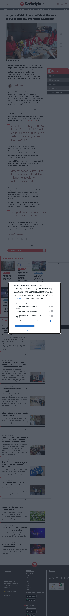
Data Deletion (27, 330)
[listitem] (34, 303)
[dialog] (34, 308)
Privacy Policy (42, 330)
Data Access (34, 330)
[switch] (51, 306)
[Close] (58, 285)
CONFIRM (24, 326)
